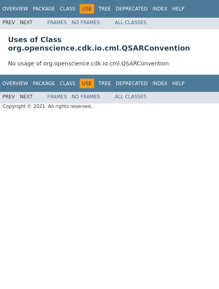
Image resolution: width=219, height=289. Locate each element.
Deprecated (132, 9)
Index (160, 9)
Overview (15, 9)
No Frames (86, 22)
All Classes (131, 22)
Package (44, 9)
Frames (57, 22)
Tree (104, 9)
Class (67, 9)
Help (178, 9)
